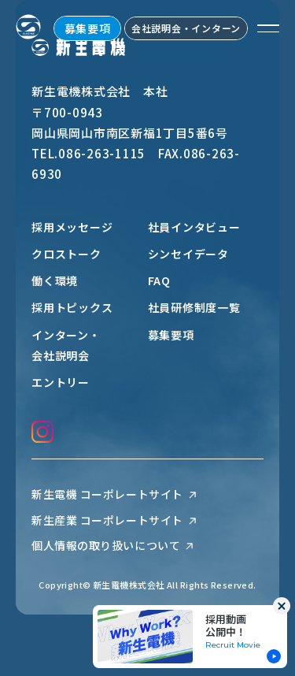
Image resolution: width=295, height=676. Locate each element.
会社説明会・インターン (186, 28)
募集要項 (88, 28)
